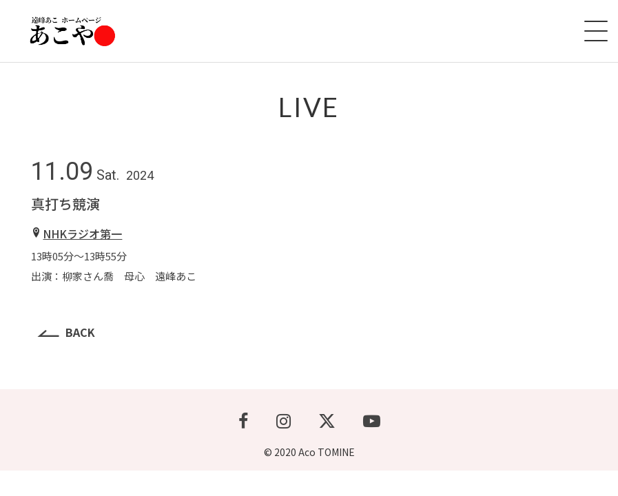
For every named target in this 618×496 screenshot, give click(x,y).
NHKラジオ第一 (82, 233)
